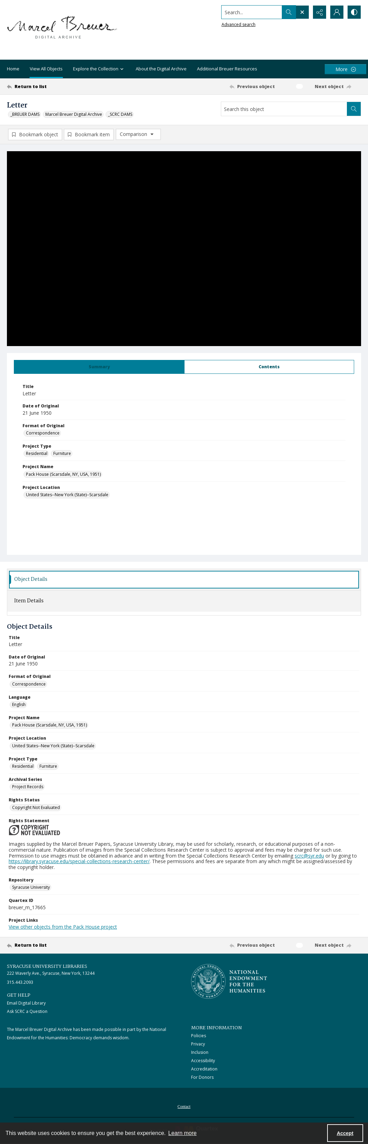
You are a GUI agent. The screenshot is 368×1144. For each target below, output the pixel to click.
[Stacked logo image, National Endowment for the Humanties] (229, 981)
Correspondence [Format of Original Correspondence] (43, 433)
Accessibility (203, 1061)
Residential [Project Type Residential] (36, 453)
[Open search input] (302, 12)
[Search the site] (252, 12)
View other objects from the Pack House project (63, 926)
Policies (198, 1036)
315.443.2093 (20, 982)
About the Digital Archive (161, 69)
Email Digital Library (26, 1003)
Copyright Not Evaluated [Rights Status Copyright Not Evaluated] (36, 807)
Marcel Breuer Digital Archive (73, 114)
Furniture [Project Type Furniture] (62, 453)
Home (13, 69)
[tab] (99, 366)
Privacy (198, 1044)
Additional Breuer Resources (227, 69)
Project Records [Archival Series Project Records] (27, 787)
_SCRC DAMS (120, 114)
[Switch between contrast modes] (354, 12)
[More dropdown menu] (345, 69)
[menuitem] (184, 1106)
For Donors (202, 1077)
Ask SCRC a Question (27, 1011)
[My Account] (336, 12)
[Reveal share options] (319, 12)
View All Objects (46, 69)
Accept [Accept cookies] (345, 1133)
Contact (184, 1106)
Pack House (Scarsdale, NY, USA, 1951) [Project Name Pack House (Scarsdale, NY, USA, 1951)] (63, 474)
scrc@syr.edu (309, 855)
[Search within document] (354, 109)
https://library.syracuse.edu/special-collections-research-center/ (79, 861)
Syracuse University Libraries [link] (47, 966)
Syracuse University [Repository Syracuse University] (31, 887)
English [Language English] (19, 704)
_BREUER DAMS (24, 114)
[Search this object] (284, 109)
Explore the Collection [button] (99, 69)
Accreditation (204, 1069)
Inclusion (199, 1052)
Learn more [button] (182, 1133)
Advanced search (238, 24)
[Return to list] (55, 86)
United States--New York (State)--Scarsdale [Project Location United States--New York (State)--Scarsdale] (67, 495)
